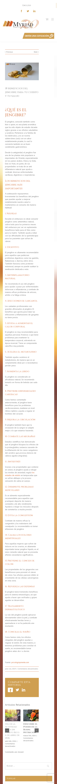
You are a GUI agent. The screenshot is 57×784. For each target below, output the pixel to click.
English (26, 5)
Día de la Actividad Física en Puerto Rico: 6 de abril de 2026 (12, 731)
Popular (11, 778)
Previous (9, 52)
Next (35, 52)
